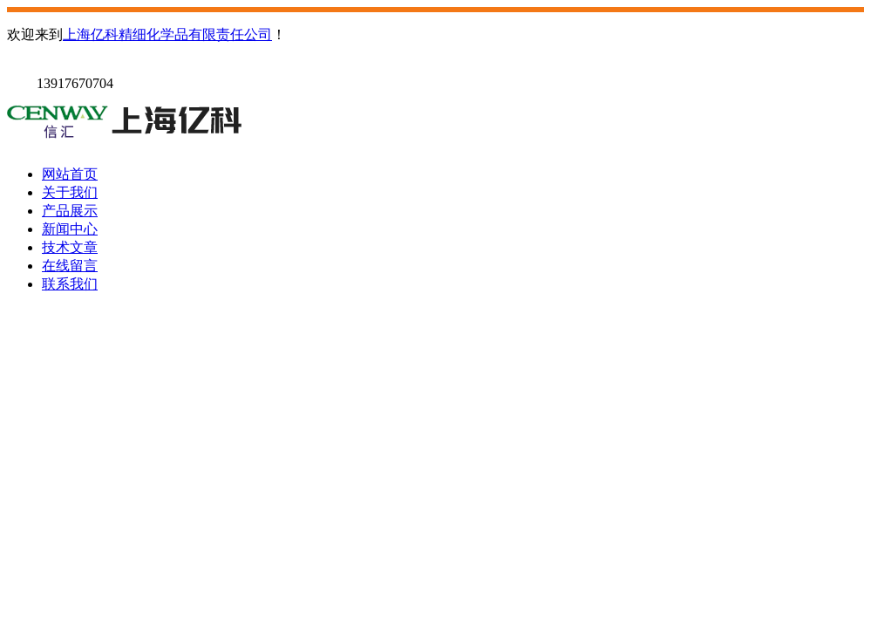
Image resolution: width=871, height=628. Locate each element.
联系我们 (70, 283)
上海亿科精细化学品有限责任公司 (167, 34)
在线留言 (70, 265)
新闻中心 (70, 229)
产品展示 (70, 210)
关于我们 (70, 192)
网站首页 (70, 174)
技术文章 (70, 247)
